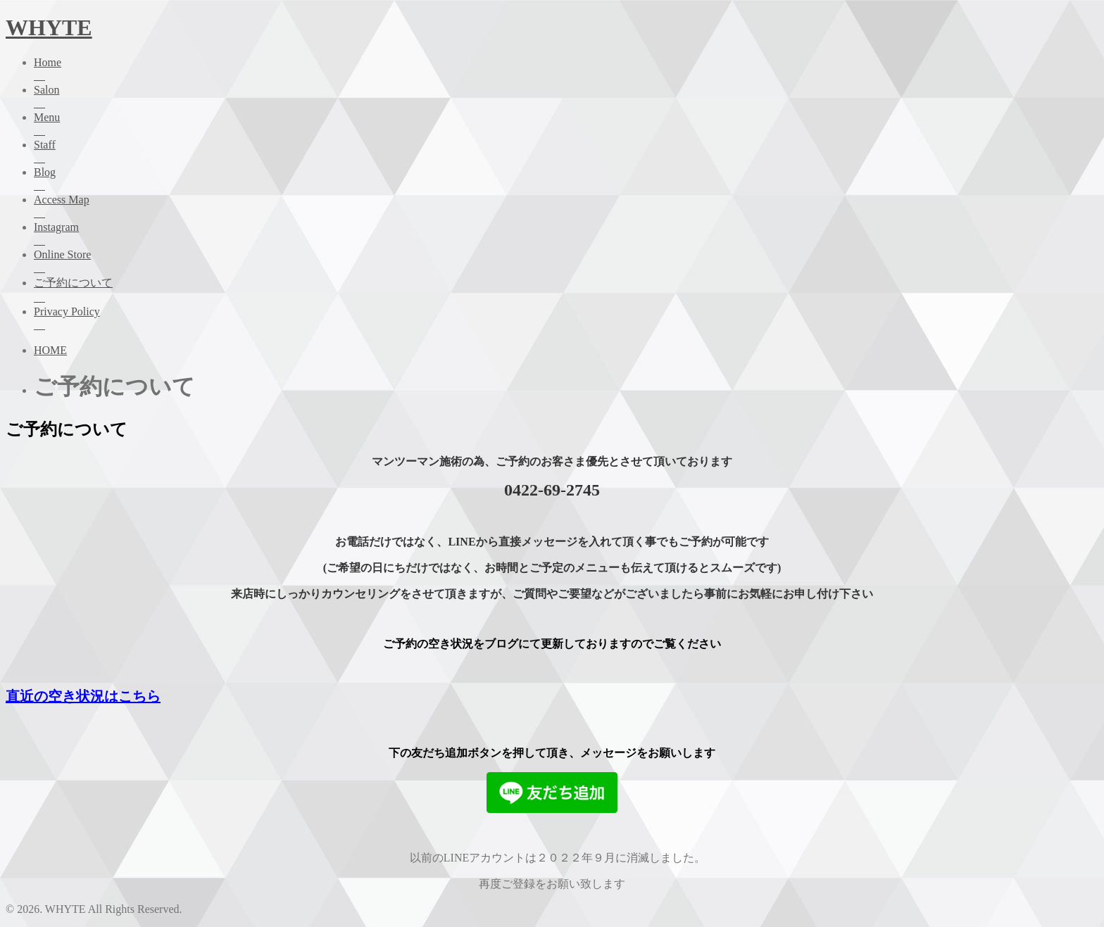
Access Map (566, 207)
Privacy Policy (566, 319)
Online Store (566, 262)
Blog (566, 180)
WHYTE (49, 27)
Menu (566, 125)
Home (566, 70)
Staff (566, 152)
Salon (566, 97)
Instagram (566, 234)
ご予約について (566, 291)
